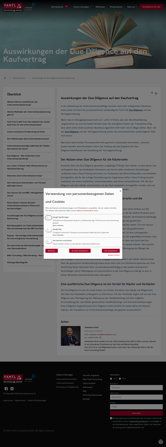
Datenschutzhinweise (85, 210)
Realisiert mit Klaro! (114, 255)
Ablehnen (51, 251)
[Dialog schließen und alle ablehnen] (120, 189)
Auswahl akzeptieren (80, 251)
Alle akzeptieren (110, 251)
